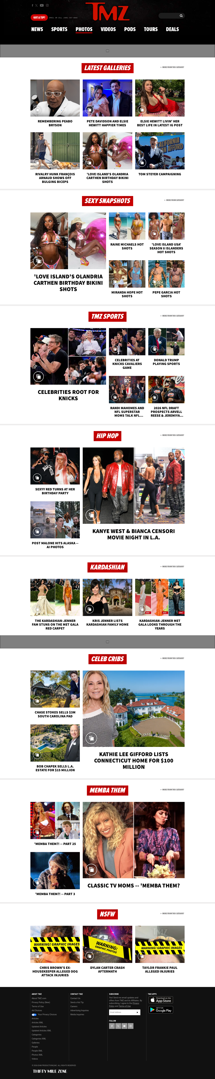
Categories (36, 1034)
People (35, 1047)
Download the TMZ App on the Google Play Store (161, 1009)
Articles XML (37, 1022)
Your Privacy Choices (44, 1014)
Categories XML (39, 1039)
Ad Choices (37, 1010)
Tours (151, 29)
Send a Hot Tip (77, 1002)
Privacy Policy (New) (41, 1002)
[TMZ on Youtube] (42, 5)
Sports (59, 29)
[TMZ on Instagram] (47, 5)
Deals (172, 29)
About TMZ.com (39, 998)
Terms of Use (38, 1006)
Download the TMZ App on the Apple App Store (161, 1000)
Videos (108, 29)
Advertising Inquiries (79, 1010)
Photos (84, 29)
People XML (37, 1051)
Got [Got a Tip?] (39, 18)
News (37, 29)
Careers (73, 1006)
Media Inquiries (77, 1014)
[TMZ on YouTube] (124, 1026)
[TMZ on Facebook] (32, 5)
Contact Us (75, 998)
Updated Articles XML (41, 1030)
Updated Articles (39, 1026)
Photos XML (37, 1055)
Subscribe (137, 1012)
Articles (35, 1018)
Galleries (35, 1043)
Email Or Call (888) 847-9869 (63, 18)
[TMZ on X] (37, 5)
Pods (130, 29)
